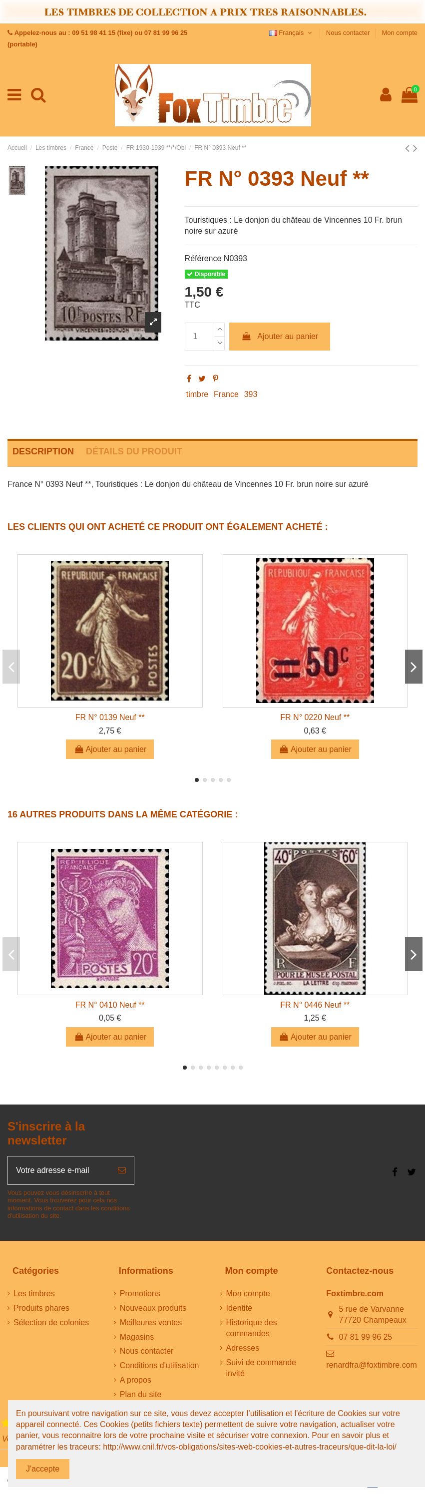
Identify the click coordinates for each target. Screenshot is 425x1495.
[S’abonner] (122, 1170)
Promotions (140, 1293)
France (226, 394)
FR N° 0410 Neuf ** (110, 1005)
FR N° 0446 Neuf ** (315, 1005)
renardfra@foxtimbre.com (371, 1365)
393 (251, 394)
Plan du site (141, 1394)
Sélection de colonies (51, 1322)
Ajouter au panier (279, 336)
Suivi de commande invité (261, 1368)
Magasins (137, 1337)
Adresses (243, 1348)
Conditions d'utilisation (159, 1365)
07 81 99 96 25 (366, 1337)
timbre (197, 394)
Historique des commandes (251, 1328)
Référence (203, 258)
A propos (135, 1380)
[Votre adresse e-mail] (59, 1170)
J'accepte (42, 1469)
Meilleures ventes (151, 1322)
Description (43, 451)
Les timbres (34, 1293)
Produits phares (41, 1308)
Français (291, 32)
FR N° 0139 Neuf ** (110, 717)
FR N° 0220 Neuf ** (315, 717)
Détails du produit (134, 451)
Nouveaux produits (153, 1308)
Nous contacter (349, 32)
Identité (239, 1308)
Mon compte (400, 32)
